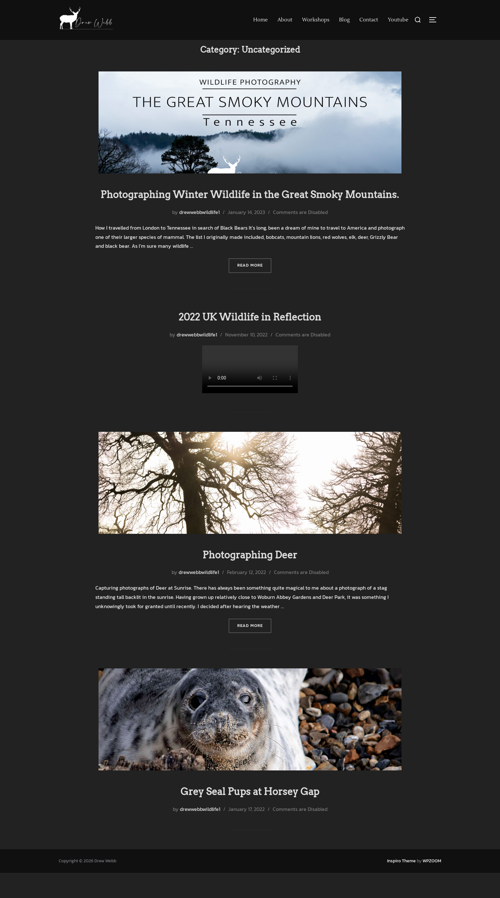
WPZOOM (432, 885)
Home (260, 20)
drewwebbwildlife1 (199, 238)
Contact (368, 20)
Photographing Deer (249, 579)
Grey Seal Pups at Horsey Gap (250, 816)
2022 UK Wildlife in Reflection (250, 342)
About (284, 20)
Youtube (398, 20)
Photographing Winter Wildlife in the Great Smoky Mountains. (249, 213)
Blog (344, 20)
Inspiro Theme (401, 885)
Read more (254, 292)
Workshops (315, 20)
